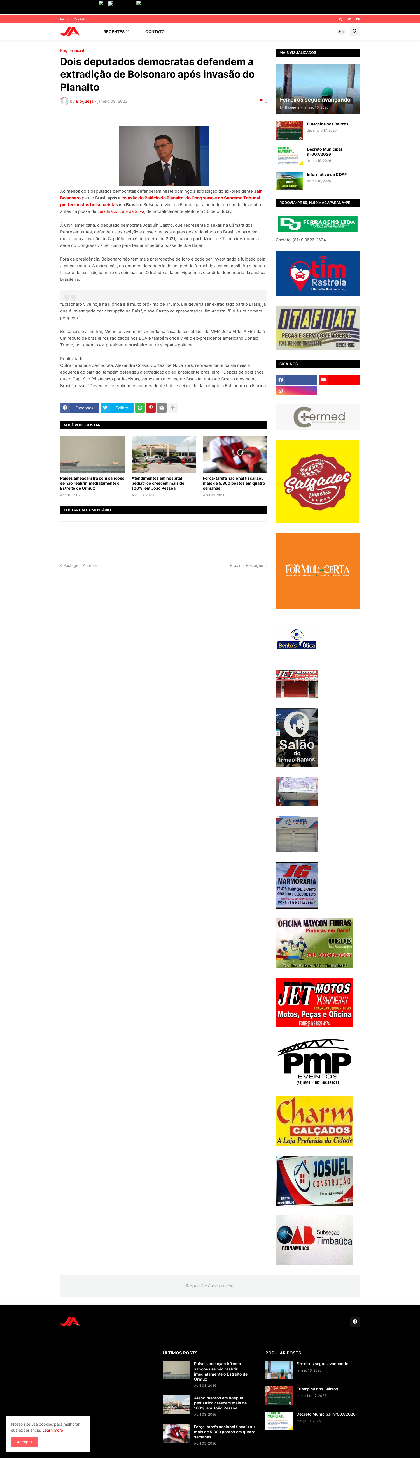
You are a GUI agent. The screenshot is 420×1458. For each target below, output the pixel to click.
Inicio (64, 19)
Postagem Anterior (80, 565)
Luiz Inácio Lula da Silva (120, 211)
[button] (341, 32)
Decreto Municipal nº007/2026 (324, 152)
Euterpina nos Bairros (328, 123)
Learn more (52, 1430)
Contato (80, 19)
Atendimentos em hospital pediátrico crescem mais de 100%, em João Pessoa (158, 483)
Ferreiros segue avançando (323, 1363)
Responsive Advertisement (210, 1285)
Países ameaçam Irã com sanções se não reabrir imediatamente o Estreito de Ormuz (92, 483)
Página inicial (72, 50)
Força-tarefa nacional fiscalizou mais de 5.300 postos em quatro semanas (234, 483)
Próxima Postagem (247, 565)
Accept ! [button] (24, 1441)
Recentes (114, 31)
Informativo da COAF (327, 174)
